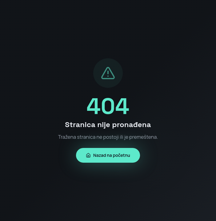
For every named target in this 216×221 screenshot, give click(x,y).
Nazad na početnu (108, 155)
